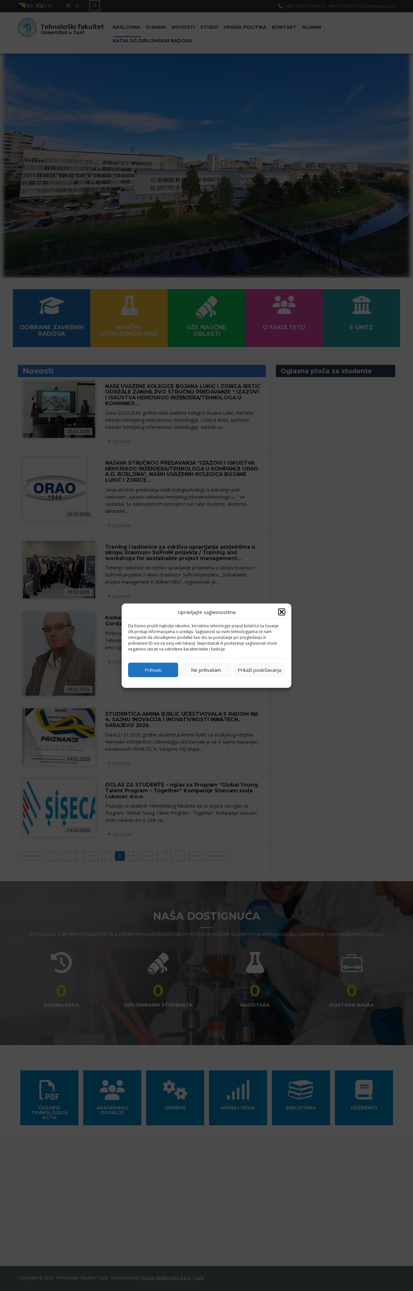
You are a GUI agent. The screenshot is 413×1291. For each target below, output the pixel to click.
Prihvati (153, 670)
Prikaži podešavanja (259, 670)
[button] (281, 611)
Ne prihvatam (206, 670)
